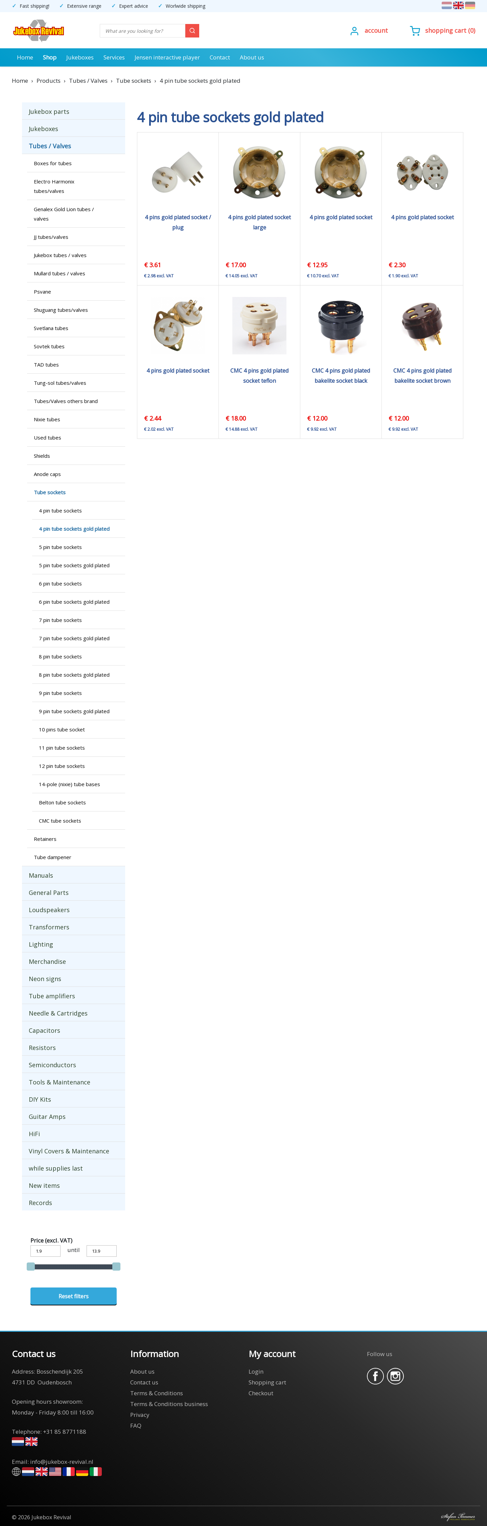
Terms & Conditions (156, 1393)
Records (40, 1203)
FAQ (135, 1425)
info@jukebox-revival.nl (61, 1462)
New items (44, 1185)
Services (114, 57)
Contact (220, 57)
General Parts (49, 893)
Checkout (261, 1393)
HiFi (34, 1134)
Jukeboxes (80, 57)
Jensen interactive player (167, 57)
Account (376, 30)
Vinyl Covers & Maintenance (69, 1151)
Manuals (41, 875)
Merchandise (47, 961)
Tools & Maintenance (59, 1082)
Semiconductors (52, 1065)
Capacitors (44, 1030)
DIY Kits (40, 1099)
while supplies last (56, 1168)
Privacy (139, 1415)
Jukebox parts (49, 111)
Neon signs (45, 979)
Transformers (49, 927)
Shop (49, 57)
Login (256, 1371)
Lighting (41, 944)
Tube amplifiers (52, 996)
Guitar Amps (47, 1116)
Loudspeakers (49, 910)
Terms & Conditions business (169, 1404)
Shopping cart (445, 30)
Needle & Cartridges (58, 1013)
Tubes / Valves (50, 146)
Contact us (144, 1382)
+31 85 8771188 (64, 1431)
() (442, 30)
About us (252, 57)
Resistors (42, 1048)
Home (25, 57)
